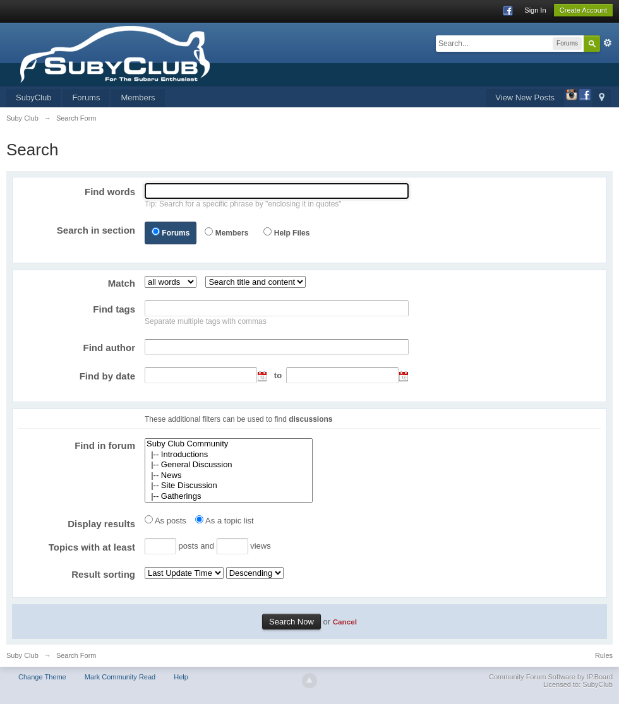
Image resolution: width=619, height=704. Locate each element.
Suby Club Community (228, 444)
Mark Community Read (120, 677)
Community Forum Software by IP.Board (551, 677)
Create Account (583, 10)
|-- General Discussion (228, 465)
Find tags (114, 309)
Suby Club (22, 655)
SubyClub (33, 97)
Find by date (107, 376)
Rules (604, 655)
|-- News (228, 475)
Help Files (292, 233)
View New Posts (525, 97)
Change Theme (42, 677)
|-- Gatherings (228, 496)
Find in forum (105, 445)
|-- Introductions (228, 455)
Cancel (345, 621)
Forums (86, 97)
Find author (109, 347)
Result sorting (103, 574)
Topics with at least (92, 547)
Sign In (535, 10)
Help (181, 677)
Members (138, 97)
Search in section (96, 230)
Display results (101, 523)
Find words (110, 191)
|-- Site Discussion (228, 485)
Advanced (608, 43)
